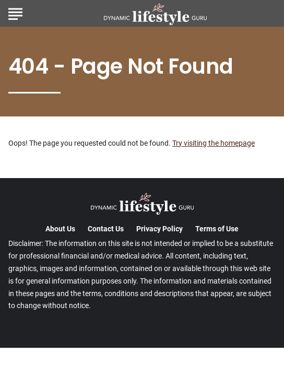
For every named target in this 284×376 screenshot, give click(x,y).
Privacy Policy (159, 229)
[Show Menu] (15, 12)
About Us (60, 229)
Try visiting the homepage (213, 143)
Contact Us (106, 229)
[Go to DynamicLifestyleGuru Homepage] (155, 13)
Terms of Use (217, 229)
